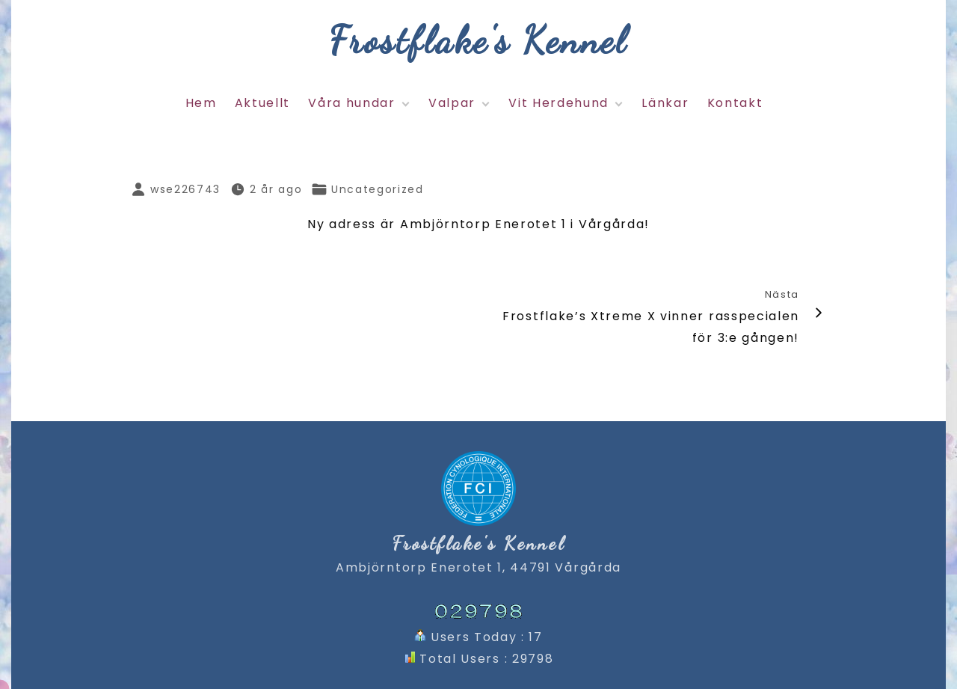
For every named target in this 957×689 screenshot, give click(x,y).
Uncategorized (377, 189)
